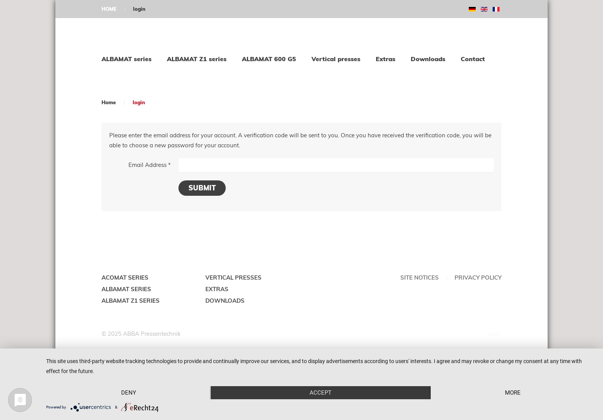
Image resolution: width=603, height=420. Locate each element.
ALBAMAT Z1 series (197, 59)
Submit (202, 187)
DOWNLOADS (225, 300)
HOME (109, 9)
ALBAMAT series (127, 59)
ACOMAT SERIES (125, 277)
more (513, 392)
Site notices (419, 277)
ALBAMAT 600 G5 (269, 59)
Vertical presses (335, 59)
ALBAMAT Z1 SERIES (131, 300)
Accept (320, 392)
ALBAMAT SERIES (126, 289)
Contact (473, 59)
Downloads (428, 59)
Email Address (149, 164)
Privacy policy (478, 277)
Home (109, 102)
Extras (385, 59)
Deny (128, 392)
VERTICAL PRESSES (233, 277)
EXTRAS (216, 289)
